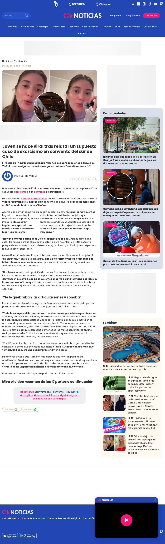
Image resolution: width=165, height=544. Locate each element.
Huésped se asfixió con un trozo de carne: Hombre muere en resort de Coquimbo (130, 406)
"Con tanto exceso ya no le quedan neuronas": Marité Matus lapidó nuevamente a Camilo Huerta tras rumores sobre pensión (143, 443)
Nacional (12, 26)
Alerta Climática (132, 26)
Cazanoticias (58, 26)
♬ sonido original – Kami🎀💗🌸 (56, 397)
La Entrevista (150, 26)
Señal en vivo (152, 15)
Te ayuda (107, 26)
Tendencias (21, 61)
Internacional (27, 26)
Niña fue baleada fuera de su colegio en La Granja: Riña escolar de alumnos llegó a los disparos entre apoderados (129, 198)
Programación (133, 15)
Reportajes (42, 26)
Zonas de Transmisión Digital (63, 518)
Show (117, 26)
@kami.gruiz (27, 391)
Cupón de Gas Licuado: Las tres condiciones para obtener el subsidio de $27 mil (130, 301)
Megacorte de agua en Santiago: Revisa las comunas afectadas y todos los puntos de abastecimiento (142, 422)
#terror (55, 395)
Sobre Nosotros (10, 518)
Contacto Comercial (33, 518)
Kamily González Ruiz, (34, 198)
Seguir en (11, 409)
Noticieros (82, 33)
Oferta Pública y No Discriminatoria (102, 518)
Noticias (7, 61)
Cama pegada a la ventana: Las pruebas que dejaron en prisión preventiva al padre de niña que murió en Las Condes (130, 250)
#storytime (26, 395)
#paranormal (42, 395)
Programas (115, 15)
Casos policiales (90, 26)
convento (39, 191)
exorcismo (20, 191)
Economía (74, 26)
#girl (63, 395)
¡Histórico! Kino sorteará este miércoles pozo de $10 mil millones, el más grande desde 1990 (143, 461)
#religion (71, 395)
